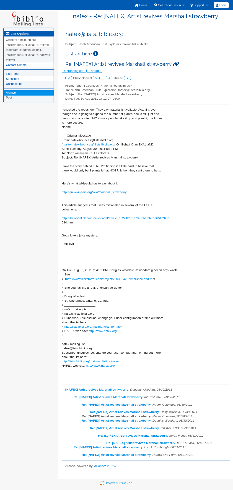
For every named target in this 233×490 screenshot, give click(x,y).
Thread (94, 71)
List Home (12, 73)
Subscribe (12, 78)
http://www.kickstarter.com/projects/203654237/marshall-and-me (110, 279)
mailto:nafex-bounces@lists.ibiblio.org (88, 144)
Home (141, 5)
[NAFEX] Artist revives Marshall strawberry (97, 389)
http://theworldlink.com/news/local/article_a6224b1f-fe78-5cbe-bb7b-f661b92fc (115, 218)
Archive (11, 92)
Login (221, 5)
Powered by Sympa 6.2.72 (119, 483)
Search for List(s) (167, 5)
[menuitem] (141, 5)
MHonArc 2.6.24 (104, 466)
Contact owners (16, 65)
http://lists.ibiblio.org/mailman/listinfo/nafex (93, 326)
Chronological (74, 71)
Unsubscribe (14, 84)
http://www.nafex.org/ (103, 331)
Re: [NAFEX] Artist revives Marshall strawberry (108, 397)
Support (197, 5)
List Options (17, 34)
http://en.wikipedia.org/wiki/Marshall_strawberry (94, 192)
